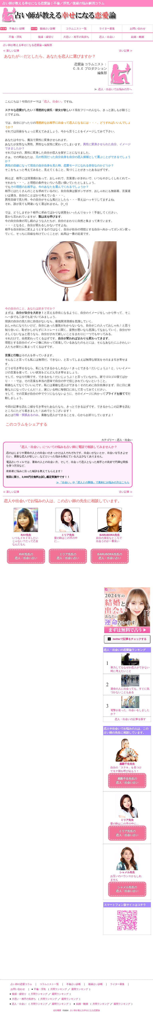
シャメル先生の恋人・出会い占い (127, 889)
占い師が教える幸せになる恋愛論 (85, 1010)
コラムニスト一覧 (76, 28)
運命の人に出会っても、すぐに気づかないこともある (130, 684)
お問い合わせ (137, 28)
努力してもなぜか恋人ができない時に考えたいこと (130, 662)
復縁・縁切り (46, 36)
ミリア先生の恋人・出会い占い (127, 833)
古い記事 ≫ (126, 50)
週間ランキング (79, 989)
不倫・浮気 (15, 36)
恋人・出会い (107, 36)
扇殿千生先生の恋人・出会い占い (127, 780)
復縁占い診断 (47, 28)
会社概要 (57, 1010)
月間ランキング (58, 989)
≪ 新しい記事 (11, 50)
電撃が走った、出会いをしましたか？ (130, 705)
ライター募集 (107, 28)
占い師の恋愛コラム (21, 984)
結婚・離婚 (137, 36)
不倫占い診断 (17, 28)
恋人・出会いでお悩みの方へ (115, 89)
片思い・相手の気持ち (76, 36)
